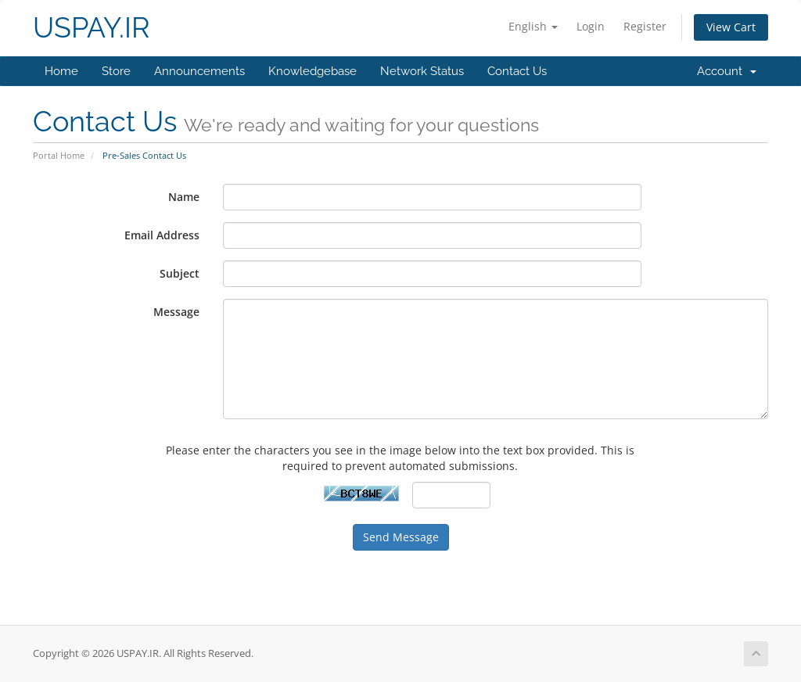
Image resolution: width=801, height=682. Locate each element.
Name (183, 196)
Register (644, 26)
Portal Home (58, 155)
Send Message (401, 536)
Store (116, 71)
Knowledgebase (312, 71)
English (533, 26)
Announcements (199, 71)
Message (176, 311)
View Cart (731, 27)
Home (61, 71)
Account (726, 71)
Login (591, 26)
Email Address (161, 235)
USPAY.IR (91, 28)
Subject (179, 273)
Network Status (422, 71)
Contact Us (517, 71)
